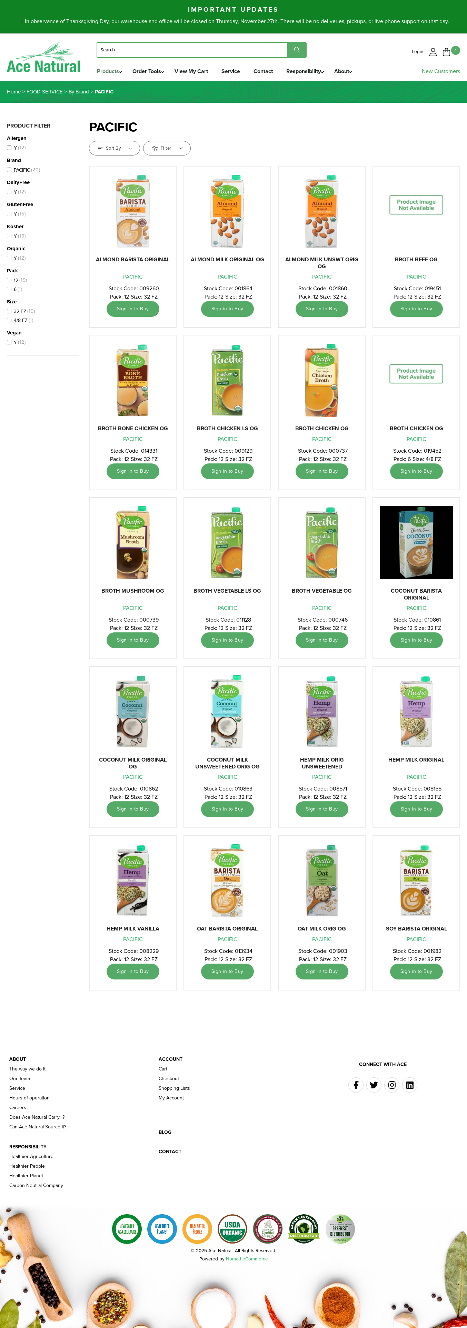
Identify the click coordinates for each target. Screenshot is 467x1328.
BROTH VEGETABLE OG (322, 593)
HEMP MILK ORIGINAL (416, 762)
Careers (17, 1109)
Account (170, 1061)
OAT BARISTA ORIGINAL (227, 931)
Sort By (115, 150)
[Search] (201, 50)
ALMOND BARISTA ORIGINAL (133, 261)
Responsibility (312, 71)
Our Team (19, 1080)
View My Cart (194, 71)
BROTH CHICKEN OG (322, 430)
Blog (165, 1134)
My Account (171, 1099)
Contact (269, 71)
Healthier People (27, 1168)
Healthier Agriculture (31, 1158)
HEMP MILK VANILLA (133, 931)
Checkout (169, 1080)
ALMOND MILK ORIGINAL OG (227, 261)
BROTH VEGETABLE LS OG (227, 593)
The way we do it (27, 1070)
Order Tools (148, 71)
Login (418, 51)
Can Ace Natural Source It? (37, 1128)
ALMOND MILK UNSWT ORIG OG (321, 265)
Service (235, 71)
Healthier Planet (26, 1177)
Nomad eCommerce (247, 1260)
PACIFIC (133, 279)
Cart (163, 1070)
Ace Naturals (45, 59)
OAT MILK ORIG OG (322, 931)
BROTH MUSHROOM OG (132, 593)
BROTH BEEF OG (416, 261)
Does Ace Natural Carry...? (36, 1119)
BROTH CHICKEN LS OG (227, 430)
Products (108, 71)
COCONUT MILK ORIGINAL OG (133, 765)
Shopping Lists (174, 1090)
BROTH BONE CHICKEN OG (133, 430)
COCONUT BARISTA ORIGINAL (416, 596)
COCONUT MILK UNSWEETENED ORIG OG (227, 765)
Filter (167, 150)
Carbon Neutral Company (36, 1187)
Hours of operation (29, 1099)
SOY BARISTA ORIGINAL (416, 931)
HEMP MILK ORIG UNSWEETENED (322, 765)
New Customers (441, 71)
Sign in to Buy (133, 310)
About (351, 71)
